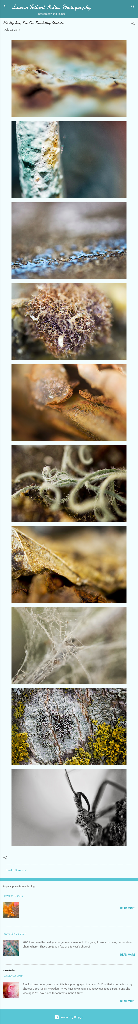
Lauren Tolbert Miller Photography (51, 7)
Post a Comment (16, 870)
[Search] (133, 7)
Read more (127, 908)
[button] (133, 24)
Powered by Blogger (69, 1017)
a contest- (8, 970)
